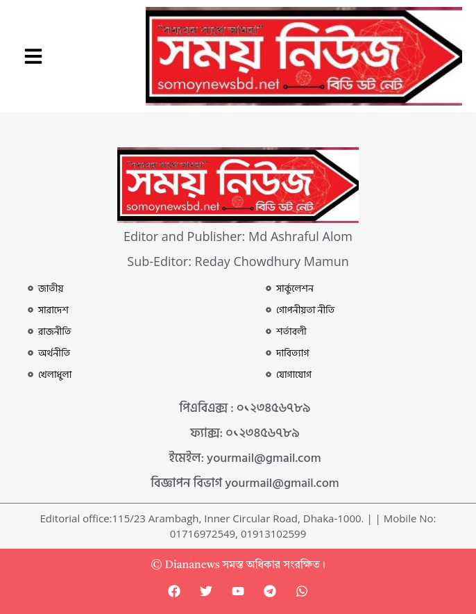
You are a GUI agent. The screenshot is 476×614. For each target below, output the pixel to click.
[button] (33, 56)
